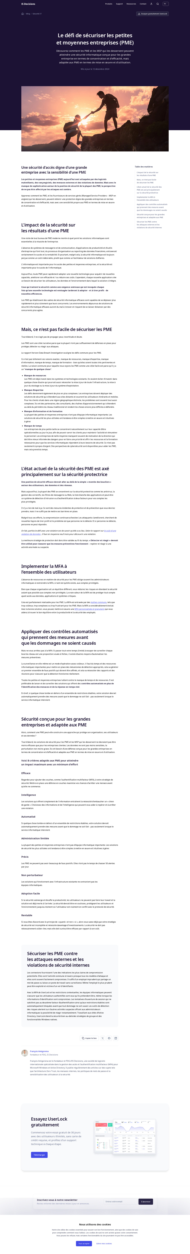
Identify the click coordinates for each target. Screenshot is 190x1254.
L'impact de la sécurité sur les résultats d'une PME (147, 173)
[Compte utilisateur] (151, 4)
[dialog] (95, 1234)
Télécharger (39, 1155)
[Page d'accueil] (28, 4)
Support (119, 4)
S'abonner (145, 1201)
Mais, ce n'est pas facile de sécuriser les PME (146, 181)
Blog (28, 14)
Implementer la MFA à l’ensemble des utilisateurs (148, 198)
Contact (143, 4)
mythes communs (99, 602)
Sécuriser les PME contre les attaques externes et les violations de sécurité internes (149, 225)
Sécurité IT (37, 14)
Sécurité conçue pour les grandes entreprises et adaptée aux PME (151, 216)
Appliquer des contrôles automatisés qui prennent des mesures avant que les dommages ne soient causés (152, 207)
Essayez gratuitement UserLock (152, 14)
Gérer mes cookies (104, 1243)
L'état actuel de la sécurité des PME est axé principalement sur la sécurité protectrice (149, 190)
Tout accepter (84, 1243)
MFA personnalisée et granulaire (90, 609)
